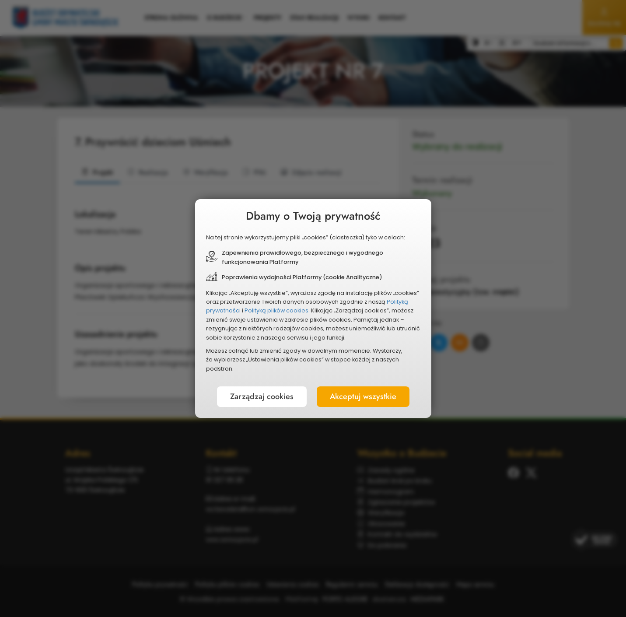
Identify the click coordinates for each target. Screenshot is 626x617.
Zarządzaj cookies (262, 396)
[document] (313, 308)
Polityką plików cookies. (277, 310)
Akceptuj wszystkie (363, 396)
